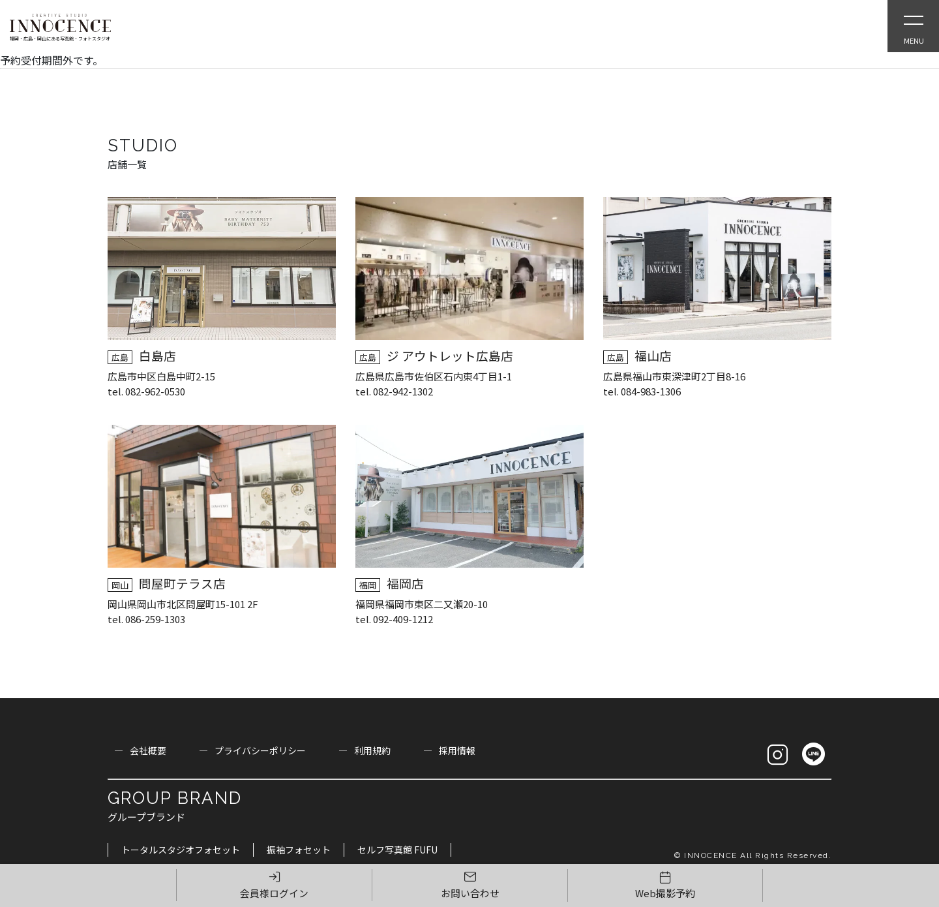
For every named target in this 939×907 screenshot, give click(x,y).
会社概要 (148, 750)
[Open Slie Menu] (913, 26)
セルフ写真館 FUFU (397, 849)
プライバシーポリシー (260, 750)
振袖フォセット (299, 849)
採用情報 (457, 750)
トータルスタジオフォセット (180, 849)
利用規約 (372, 750)
